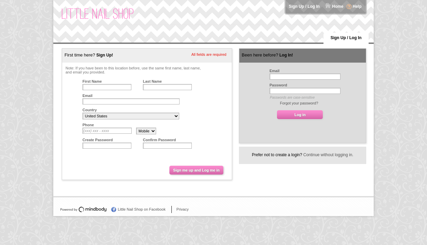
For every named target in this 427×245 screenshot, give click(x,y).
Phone (88, 125)
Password (278, 85)
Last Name (152, 81)
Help (357, 6)
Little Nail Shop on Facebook (142, 209)
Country (89, 110)
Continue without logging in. (328, 154)
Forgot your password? (299, 103)
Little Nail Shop (98, 13)
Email (87, 96)
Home (337, 6)
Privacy (183, 209)
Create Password (97, 140)
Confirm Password (159, 140)
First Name (92, 81)
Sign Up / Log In (304, 6)
